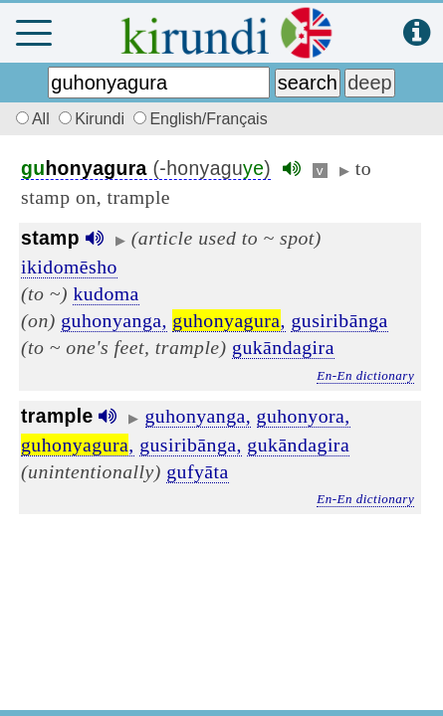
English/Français (200, 118)
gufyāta (197, 471)
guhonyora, (303, 416)
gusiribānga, (190, 444)
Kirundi (93, 118)
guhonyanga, (114, 320)
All (30, 118)
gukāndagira (283, 347)
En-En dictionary (365, 375)
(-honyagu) (146, 168)
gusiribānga (339, 320)
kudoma (105, 293)
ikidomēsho (69, 266)
